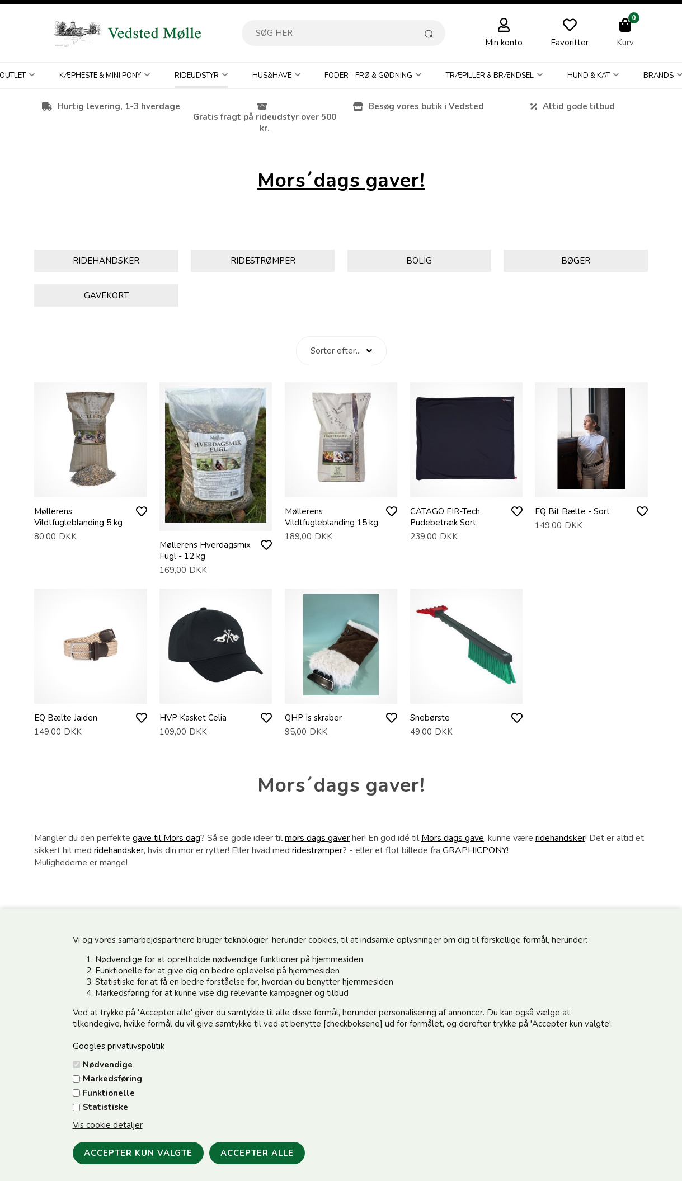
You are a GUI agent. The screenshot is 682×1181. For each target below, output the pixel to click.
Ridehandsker (106, 260)
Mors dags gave (452, 838)
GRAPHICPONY (475, 850)
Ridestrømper (263, 260)
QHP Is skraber (313, 717)
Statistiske (105, 1107)
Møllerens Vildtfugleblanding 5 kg (78, 517)
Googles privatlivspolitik (118, 1046)
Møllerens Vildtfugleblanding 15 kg (331, 517)
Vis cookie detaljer (108, 1125)
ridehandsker (560, 838)
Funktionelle (109, 1093)
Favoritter (570, 42)
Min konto (504, 42)
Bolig (419, 260)
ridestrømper (317, 850)
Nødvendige (108, 1064)
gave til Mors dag (166, 838)
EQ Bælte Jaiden (65, 717)
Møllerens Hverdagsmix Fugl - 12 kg (205, 550)
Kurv (625, 42)
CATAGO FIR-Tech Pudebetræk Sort (445, 517)
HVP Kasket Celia (193, 717)
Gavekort (106, 295)
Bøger (575, 260)
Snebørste (430, 717)
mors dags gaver (317, 838)
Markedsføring (112, 1078)
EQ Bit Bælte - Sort (572, 511)
